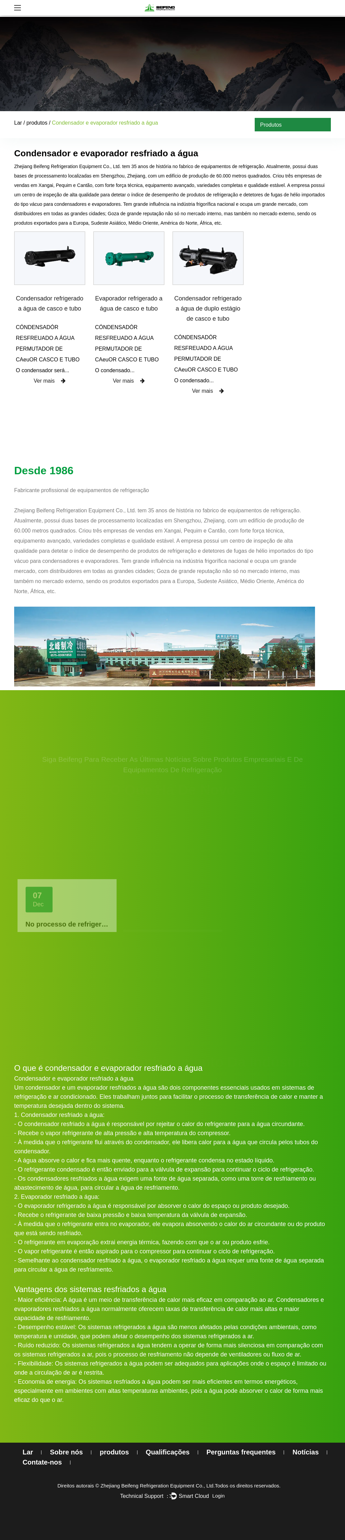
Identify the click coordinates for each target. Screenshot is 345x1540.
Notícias (305, 1452)
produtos (36, 123)
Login (218, 1496)
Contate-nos (42, 1462)
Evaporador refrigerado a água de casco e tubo (128, 303)
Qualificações (168, 1452)
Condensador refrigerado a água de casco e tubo (49, 303)
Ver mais (50, 381)
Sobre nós (66, 1452)
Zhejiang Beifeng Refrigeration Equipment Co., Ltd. (157, 1485)
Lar (18, 123)
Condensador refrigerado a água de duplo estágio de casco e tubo (208, 308)
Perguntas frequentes (241, 1452)
